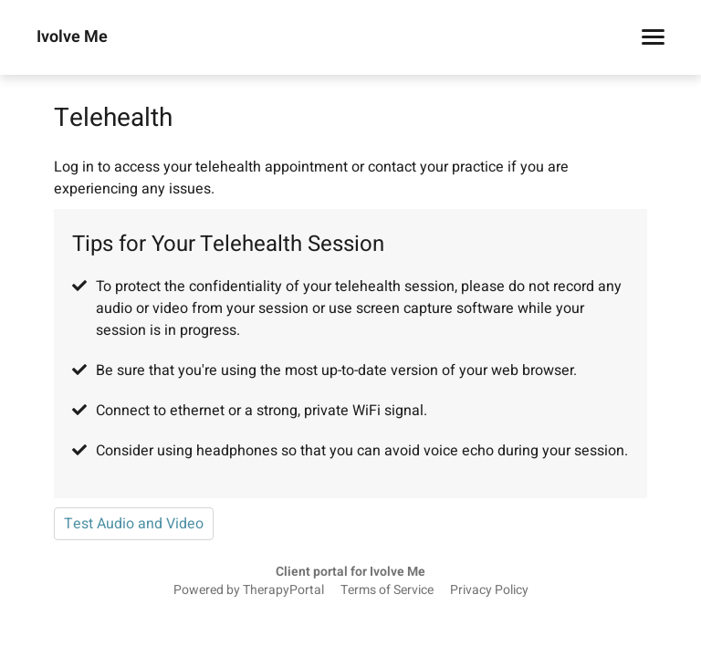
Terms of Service (387, 590)
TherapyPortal (283, 590)
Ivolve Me (72, 37)
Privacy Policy (489, 590)
